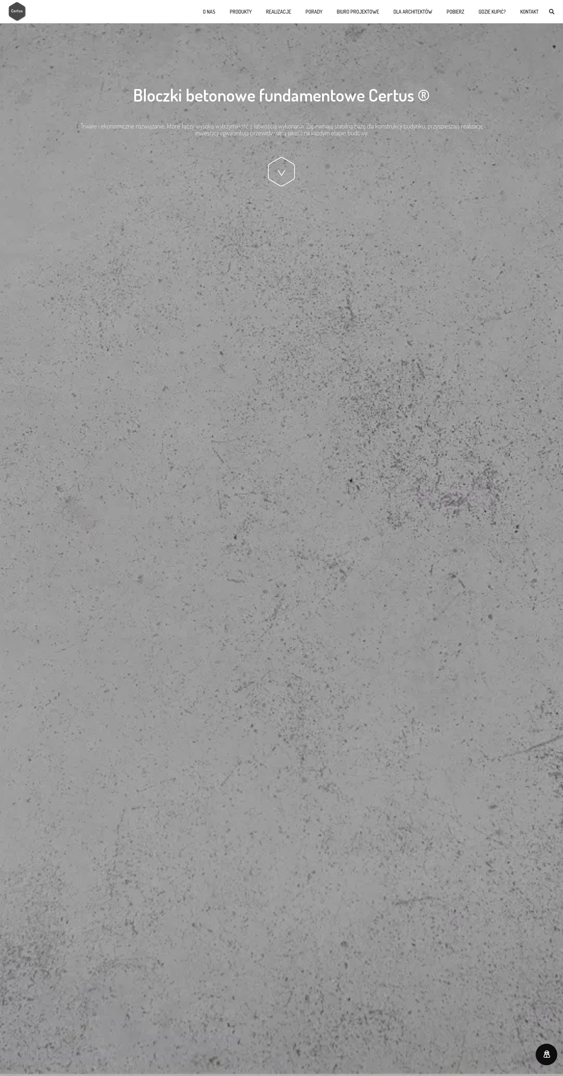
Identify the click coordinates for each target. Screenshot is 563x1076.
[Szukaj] (552, 11)
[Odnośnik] (17, 12)
